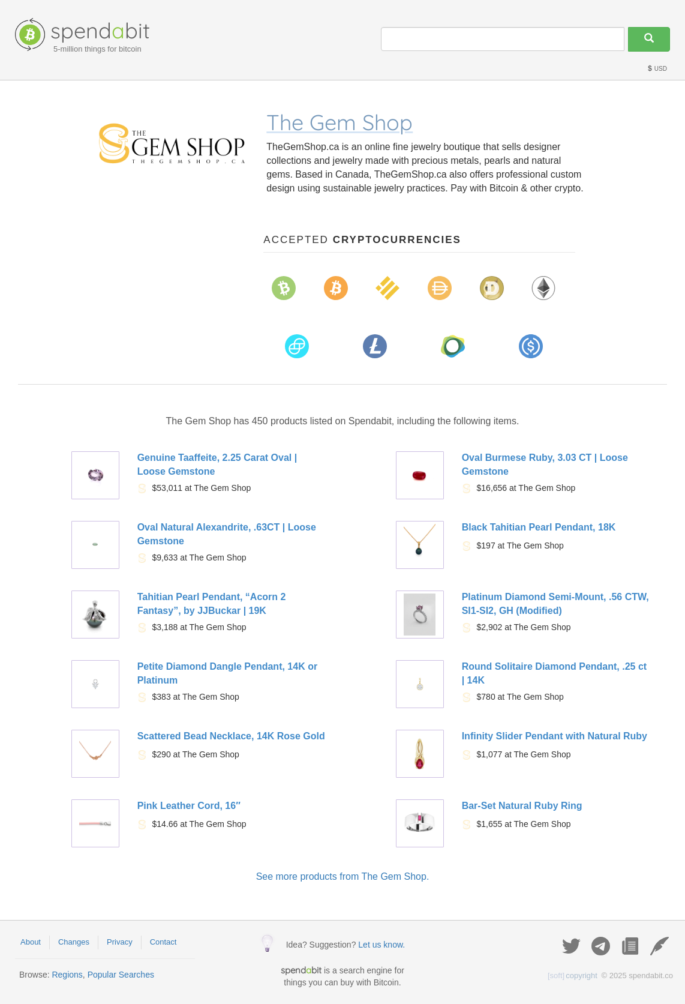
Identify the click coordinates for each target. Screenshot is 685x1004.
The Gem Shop (339, 122)
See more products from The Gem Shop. (342, 876)
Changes (73, 941)
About (30, 941)
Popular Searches (121, 974)
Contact (163, 941)
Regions (67, 974)
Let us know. (381, 944)
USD (657, 68)
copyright (572, 975)
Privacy (120, 941)
